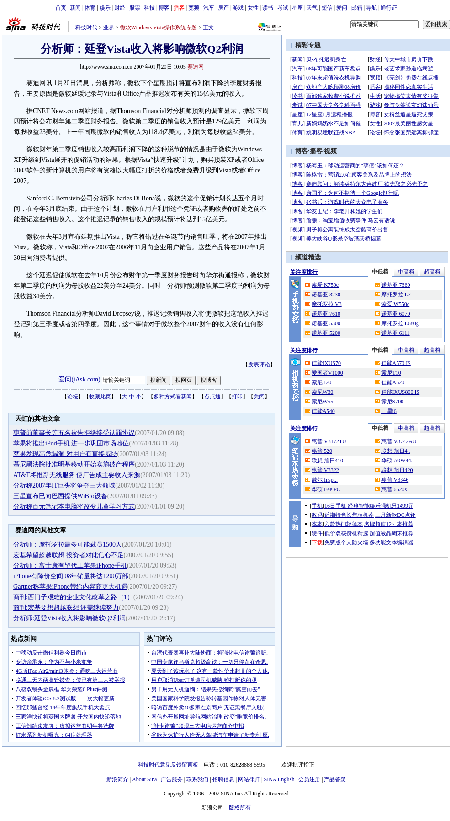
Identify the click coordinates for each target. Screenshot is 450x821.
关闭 (259, 396)
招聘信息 (223, 779)
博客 (164, 8)
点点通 (212, 396)
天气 (312, 8)
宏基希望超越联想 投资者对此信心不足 (68, 555)
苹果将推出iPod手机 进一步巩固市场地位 (71, 443)
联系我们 (197, 779)
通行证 (389, 8)
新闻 (75, 8)
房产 (223, 8)
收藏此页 (100, 396)
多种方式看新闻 (173, 396)
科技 (149, 8)
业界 (108, 27)
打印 (237, 396)
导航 (371, 8)
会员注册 (309, 779)
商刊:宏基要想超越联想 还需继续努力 (66, 607)
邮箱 (356, 8)
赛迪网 (195, 67)
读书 (267, 8)
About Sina (144, 779)
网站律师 (249, 779)
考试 (282, 8)
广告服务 (172, 779)
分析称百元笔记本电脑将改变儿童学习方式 (74, 506)
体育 (90, 8)
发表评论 (259, 364)
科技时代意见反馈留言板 (168, 765)
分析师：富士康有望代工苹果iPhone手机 (70, 565)
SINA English (279, 779)
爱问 (341, 8)
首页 (60, 8)
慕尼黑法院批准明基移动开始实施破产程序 (74, 464)
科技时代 (86, 27)
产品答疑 (335, 779)
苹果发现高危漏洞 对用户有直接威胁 (65, 454)
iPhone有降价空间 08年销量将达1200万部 (70, 576)
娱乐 (105, 8)
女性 (253, 8)
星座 (297, 8)
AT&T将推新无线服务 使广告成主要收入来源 (76, 475)
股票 (134, 8)
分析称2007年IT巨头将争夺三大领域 (64, 485)
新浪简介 (117, 779)
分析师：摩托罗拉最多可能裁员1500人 (67, 544)
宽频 (193, 8)
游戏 (238, 8)
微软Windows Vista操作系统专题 (158, 27)
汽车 (208, 8)
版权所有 (240, 808)
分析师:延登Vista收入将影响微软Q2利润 (69, 618)
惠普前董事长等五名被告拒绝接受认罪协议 (74, 432)
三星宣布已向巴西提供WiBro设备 (60, 496)
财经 (119, 8)
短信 (327, 8)
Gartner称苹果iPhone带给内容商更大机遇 (70, 586)
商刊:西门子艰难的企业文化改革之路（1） (73, 597)
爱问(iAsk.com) (79, 379)
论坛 (72, 396)
